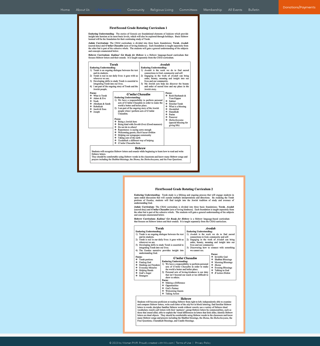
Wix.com (168, 342)
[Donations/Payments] (299, 7)
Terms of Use (183, 342)
